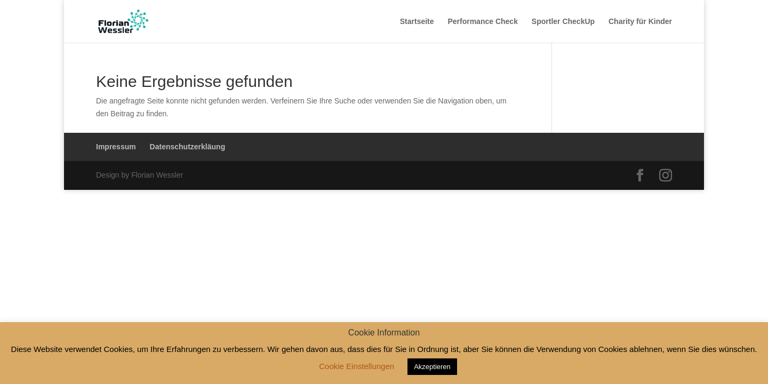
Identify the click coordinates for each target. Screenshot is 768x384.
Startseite (417, 22)
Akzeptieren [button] (432, 367)
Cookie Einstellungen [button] (356, 366)
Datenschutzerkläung (188, 146)
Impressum (116, 146)
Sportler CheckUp (563, 22)
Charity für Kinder (640, 22)
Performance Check (482, 22)
